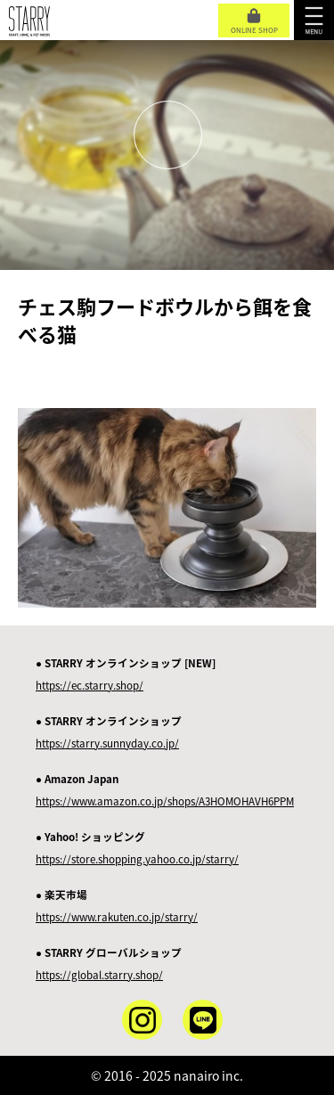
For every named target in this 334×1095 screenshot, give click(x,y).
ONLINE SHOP (254, 22)
